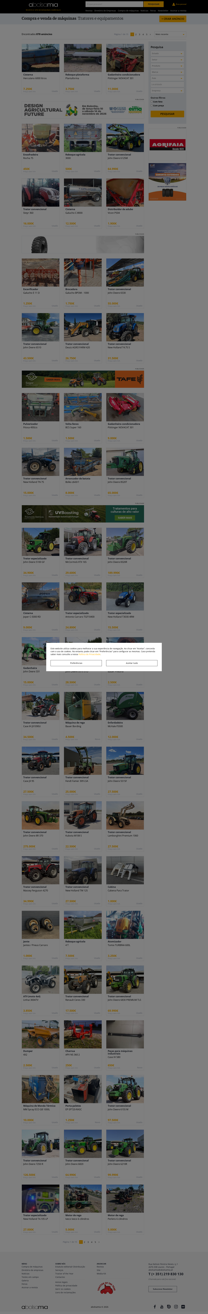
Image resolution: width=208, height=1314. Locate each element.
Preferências (76, 663)
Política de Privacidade (89, 654)
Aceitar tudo (132, 663)
